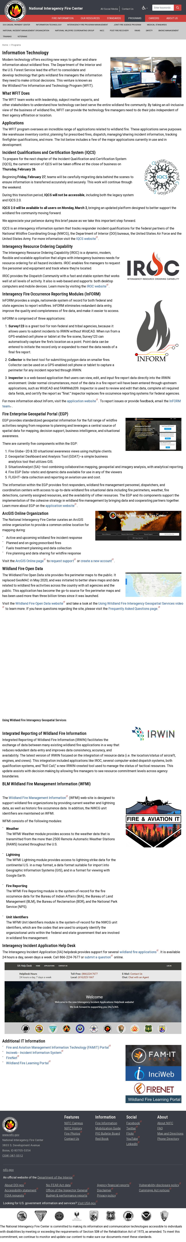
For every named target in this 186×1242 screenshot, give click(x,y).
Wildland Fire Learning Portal (28, 1063)
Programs (134, 18)
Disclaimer (105, 1190)
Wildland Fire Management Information (38, 798)
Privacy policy (107, 1195)
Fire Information (62, 18)
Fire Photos (73, 1133)
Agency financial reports (114, 1185)
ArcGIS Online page (30, 561)
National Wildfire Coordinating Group (74, 30)
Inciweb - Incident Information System (35, 1053)
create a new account (97, 561)
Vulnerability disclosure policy (160, 1185)
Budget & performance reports (67, 1195)
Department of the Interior (56, 1177)
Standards (114, 18)
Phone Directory (168, 1139)
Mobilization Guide (108, 1128)
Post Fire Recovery (119, 30)
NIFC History (73, 1128)
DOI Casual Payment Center (16, 25)
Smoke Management (168, 30)
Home (5, 45)
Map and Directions (170, 1133)
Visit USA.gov (88, 1203)
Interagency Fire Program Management (87, 25)
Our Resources (90, 18)
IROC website (98, 286)
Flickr (131, 1133)
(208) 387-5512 (12, 1155)
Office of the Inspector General (68, 1190)
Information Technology (49, 25)
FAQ (160, 1128)
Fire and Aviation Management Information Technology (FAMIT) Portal (58, 1047)
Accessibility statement (22, 1190)
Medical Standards (157, 25)
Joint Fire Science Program (127, 25)
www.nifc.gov (10, 1135)
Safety (149, 30)
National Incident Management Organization (26, 30)
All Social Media (109, 8)
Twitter (132, 1128)
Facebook (134, 1123)
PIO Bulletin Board (107, 1133)
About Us (172, 18)
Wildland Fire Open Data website (40, 603)
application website (82, 401)
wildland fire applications (139, 952)
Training (7, 36)
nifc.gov (8, 1170)
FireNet (13, 1058)
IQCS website (87, 239)
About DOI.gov (15, 1185)
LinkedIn (133, 1143)
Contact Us (127, 8)
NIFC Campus (73, 1123)
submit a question (99, 957)
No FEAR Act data (59, 1185)
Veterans (22, 36)
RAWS (137, 30)
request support (63, 561)
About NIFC (165, 1123)
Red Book (102, 1139)
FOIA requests (15, 1195)
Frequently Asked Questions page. (134, 609)
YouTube (133, 1138)
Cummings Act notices (155, 1190)
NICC (102, 30)
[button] (145, 77)
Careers (154, 18)
